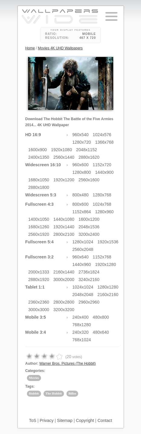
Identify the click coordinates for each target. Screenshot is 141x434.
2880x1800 (38, 187)
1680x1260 (38, 226)
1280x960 (104, 211)
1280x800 (81, 172)
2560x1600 (89, 179)
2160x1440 (63, 272)
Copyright (85, 420)
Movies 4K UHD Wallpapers (60, 48)
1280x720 (81, 142)
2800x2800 (63, 302)
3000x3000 (38, 309)
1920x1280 (105, 264)
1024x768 (102, 204)
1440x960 (81, 264)
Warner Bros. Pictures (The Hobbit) (67, 363)
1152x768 (102, 256)
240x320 (80, 332)
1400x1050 (38, 219)
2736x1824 (89, 272)
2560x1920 (38, 234)
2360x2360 (38, 302)
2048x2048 (82, 294)
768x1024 (81, 339)
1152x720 (102, 164)
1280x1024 (82, 241)
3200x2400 (89, 234)
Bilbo (72, 393)
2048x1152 (86, 149)
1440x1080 (63, 219)
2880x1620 (89, 157)
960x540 (80, 134)
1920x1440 (63, 226)
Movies (34, 377)
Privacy (46, 420)
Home (30, 48)
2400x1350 (38, 157)
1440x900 (104, 172)
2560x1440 (63, 157)
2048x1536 (89, 226)
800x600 (80, 204)
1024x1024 (82, 287)
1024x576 (102, 134)
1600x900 (37, 149)
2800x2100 (63, 234)
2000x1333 (38, 272)
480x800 (101, 317)
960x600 (80, 164)
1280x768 (102, 194)
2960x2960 (89, 302)
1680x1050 (38, 179)
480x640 (101, 332)
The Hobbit (54, 393)
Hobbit (34, 393)
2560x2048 (82, 249)
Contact (105, 420)
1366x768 (104, 142)
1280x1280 (108, 287)
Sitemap (64, 420)
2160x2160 (108, 294)
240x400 (80, 317)
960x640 (80, 256)
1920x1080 (61, 149)
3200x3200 (63, 309)
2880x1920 (38, 279)
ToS (32, 420)
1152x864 (81, 211)
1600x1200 (89, 219)
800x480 (80, 194)
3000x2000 (63, 279)
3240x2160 (89, 279)
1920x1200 (63, 179)
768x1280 (81, 324)
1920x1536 (108, 241)
